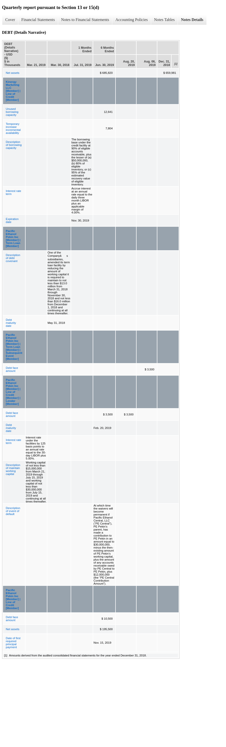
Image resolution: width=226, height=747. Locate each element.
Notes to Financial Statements (85, 20)
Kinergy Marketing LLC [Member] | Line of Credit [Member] (13, 90)
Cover (10, 20)
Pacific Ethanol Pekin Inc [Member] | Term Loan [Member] (13, 238)
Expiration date (12, 220)
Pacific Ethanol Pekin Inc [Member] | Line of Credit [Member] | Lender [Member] (13, 391)
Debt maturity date (11, 322)
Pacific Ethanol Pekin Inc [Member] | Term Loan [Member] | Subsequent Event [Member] (14, 346)
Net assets (12, 72)
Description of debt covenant (13, 258)
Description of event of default (13, 511)
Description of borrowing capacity (14, 144)
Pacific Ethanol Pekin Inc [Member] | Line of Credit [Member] (13, 599)
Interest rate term (13, 192)
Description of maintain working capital (13, 469)
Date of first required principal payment (13, 643)
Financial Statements (38, 20)
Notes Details (192, 20)
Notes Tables (164, 20)
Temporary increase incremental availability (13, 128)
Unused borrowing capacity (12, 111)
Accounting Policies (131, 20)
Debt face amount (12, 369)
